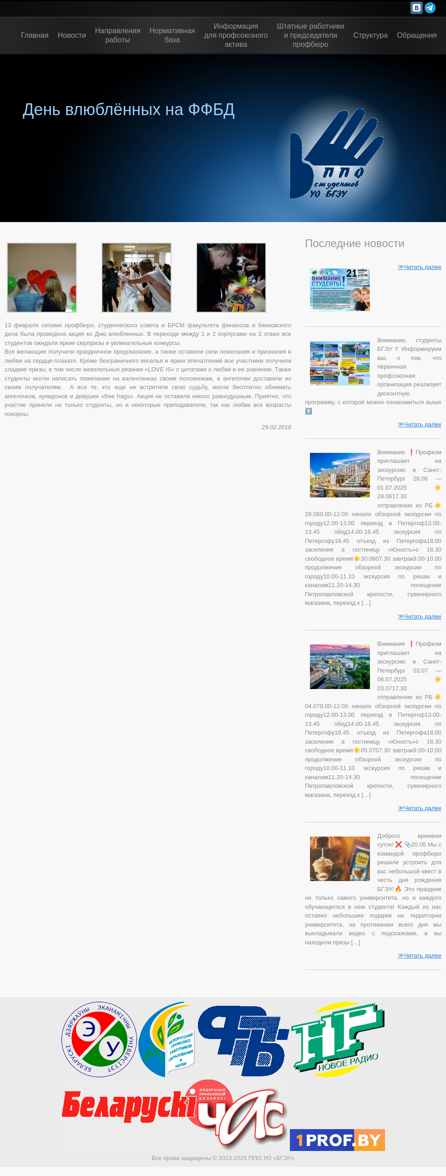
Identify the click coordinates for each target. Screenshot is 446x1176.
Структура (370, 35)
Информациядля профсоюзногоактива (236, 35)
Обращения (417, 35)
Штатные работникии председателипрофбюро (310, 35)
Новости (72, 35)
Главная (35, 35)
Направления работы (118, 35)
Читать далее (419, 266)
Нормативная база (172, 35)
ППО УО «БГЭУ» (271, 1158)
